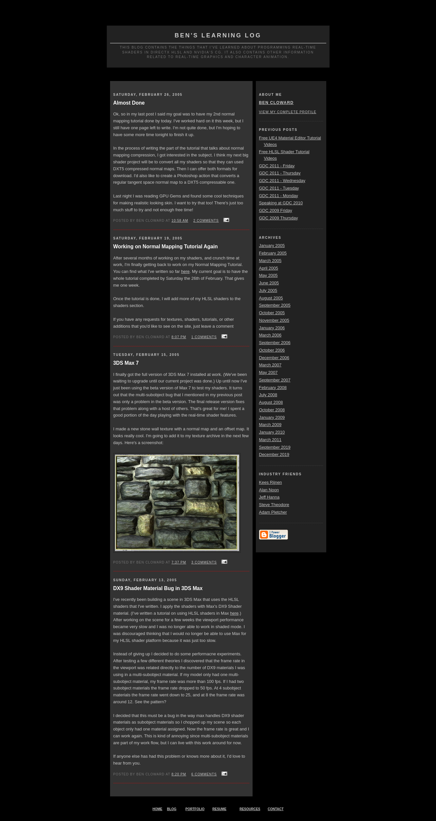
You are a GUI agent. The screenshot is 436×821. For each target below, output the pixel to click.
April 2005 (268, 268)
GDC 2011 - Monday (278, 195)
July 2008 (268, 394)
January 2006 (272, 327)
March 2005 (270, 260)
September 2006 (275, 342)
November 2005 (274, 320)
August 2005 (271, 298)
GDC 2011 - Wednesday (282, 180)
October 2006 (272, 350)
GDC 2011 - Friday (277, 165)
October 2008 (272, 409)
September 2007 (275, 380)
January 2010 (272, 432)
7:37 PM (179, 562)
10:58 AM (180, 220)
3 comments (204, 562)
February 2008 (273, 387)
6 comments (204, 774)
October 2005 (272, 312)
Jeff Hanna (269, 497)
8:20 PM (179, 774)
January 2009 (272, 417)
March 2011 (270, 439)
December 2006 (274, 357)
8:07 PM (179, 337)
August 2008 (271, 402)
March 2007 (270, 364)
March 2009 (270, 424)
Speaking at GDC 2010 (281, 202)
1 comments (204, 337)
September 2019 (275, 447)
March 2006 (270, 335)
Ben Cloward (276, 102)
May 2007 (268, 372)
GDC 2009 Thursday (278, 218)
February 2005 (273, 253)
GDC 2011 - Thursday (280, 173)
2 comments (206, 220)
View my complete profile (287, 112)
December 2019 (274, 454)
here (185, 271)
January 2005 (272, 245)
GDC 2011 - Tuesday (279, 188)
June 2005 (269, 282)
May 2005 (268, 275)
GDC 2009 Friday (275, 210)
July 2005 (268, 290)
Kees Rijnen (270, 482)
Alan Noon (269, 489)
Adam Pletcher (273, 512)
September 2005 (275, 305)
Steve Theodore (274, 504)
